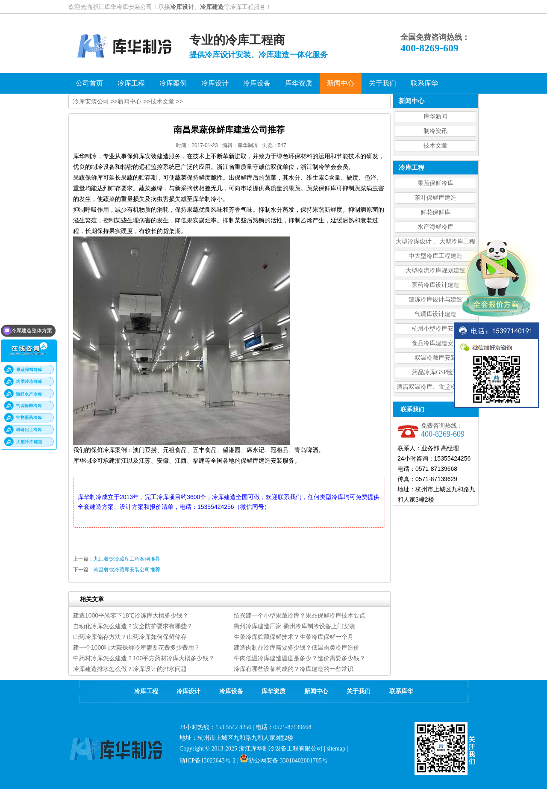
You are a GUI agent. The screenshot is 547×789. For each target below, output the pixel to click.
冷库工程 (146, 691)
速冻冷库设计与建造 (435, 299)
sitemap (335, 748)
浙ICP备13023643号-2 (207, 760)
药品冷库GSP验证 (435, 372)
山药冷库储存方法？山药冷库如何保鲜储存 (130, 636)
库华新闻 (435, 116)
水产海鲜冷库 (435, 227)
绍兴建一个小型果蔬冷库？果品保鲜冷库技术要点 (299, 615)
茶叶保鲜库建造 (435, 198)
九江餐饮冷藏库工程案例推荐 (127, 559)
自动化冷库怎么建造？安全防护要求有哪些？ (133, 626)
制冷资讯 (435, 131)
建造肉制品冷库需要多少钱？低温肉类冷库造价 (296, 647)
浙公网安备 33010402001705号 (284, 760)
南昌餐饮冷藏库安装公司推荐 (127, 570)
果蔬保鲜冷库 (435, 183)
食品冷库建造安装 (435, 343)
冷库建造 (212, 6)
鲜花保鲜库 (435, 212)
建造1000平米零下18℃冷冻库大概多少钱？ (130, 615)
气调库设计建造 (435, 314)
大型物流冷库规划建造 (435, 270)
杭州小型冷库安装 (435, 328)
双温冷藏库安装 (435, 358)
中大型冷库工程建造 (435, 256)
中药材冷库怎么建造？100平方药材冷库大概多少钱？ (144, 658)
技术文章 (435, 145)
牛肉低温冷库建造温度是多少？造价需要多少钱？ (299, 658)
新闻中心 (129, 101)
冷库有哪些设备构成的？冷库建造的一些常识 (293, 668)
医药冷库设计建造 (435, 285)
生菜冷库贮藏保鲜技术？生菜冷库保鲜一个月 (293, 636)
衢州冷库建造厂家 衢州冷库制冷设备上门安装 (294, 626)
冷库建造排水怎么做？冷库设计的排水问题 (130, 668)
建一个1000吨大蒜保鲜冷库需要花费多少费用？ (136, 647)
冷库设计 (182, 6)
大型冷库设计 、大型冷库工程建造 (435, 242)
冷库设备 (231, 691)
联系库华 (401, 691)
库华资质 (273, 691)
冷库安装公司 (91, 101)
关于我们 (359, 691)
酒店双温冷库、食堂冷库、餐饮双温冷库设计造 (435, 388)
